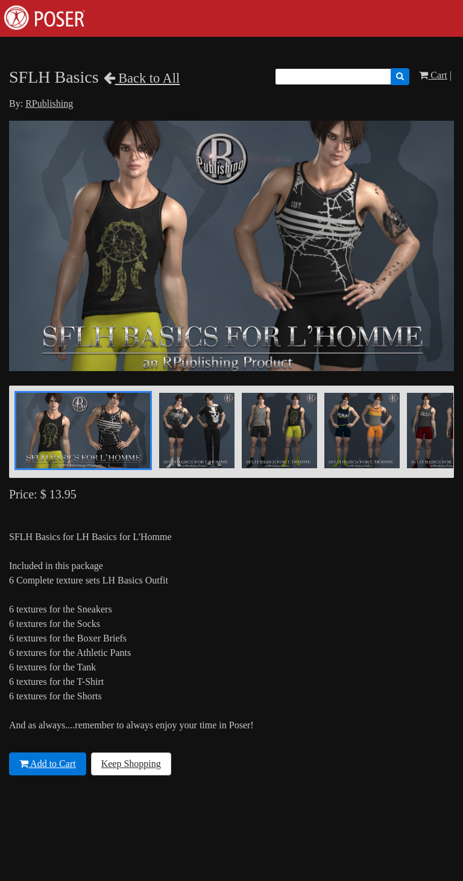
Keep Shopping (131, 764)
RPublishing (49, 103)
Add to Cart (47, 764)
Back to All (142, 78)
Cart (433, 75)
